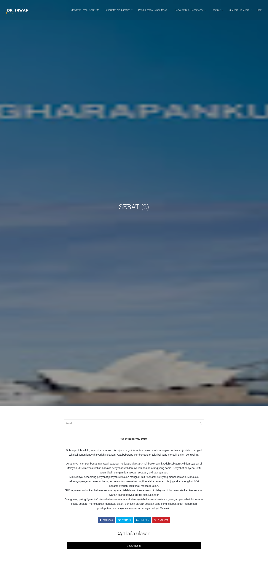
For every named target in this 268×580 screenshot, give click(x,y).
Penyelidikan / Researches (189, 10)
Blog (259, 10)
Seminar (216, 10)
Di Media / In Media (239, 10)
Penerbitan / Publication (117, 10)
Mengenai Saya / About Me (85, 10)
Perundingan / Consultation (152, 10)
